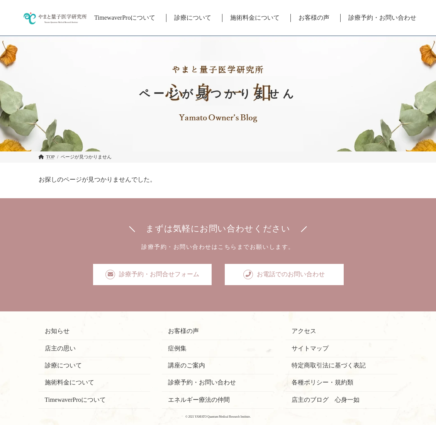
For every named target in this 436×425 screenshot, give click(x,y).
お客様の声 (183, 331)
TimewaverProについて (75, 399)
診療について (63, 365)
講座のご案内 (186, 365)
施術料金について (69, 382)
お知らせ (57, 331)
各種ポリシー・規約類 (322, 382)
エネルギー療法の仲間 (199, 399)
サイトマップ (310, 348)
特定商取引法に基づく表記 (329, 365)
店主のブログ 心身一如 (326, 399)
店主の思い (60, 348)
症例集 (177, 348)
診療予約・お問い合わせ (202, 382)
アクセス (304, 331)
